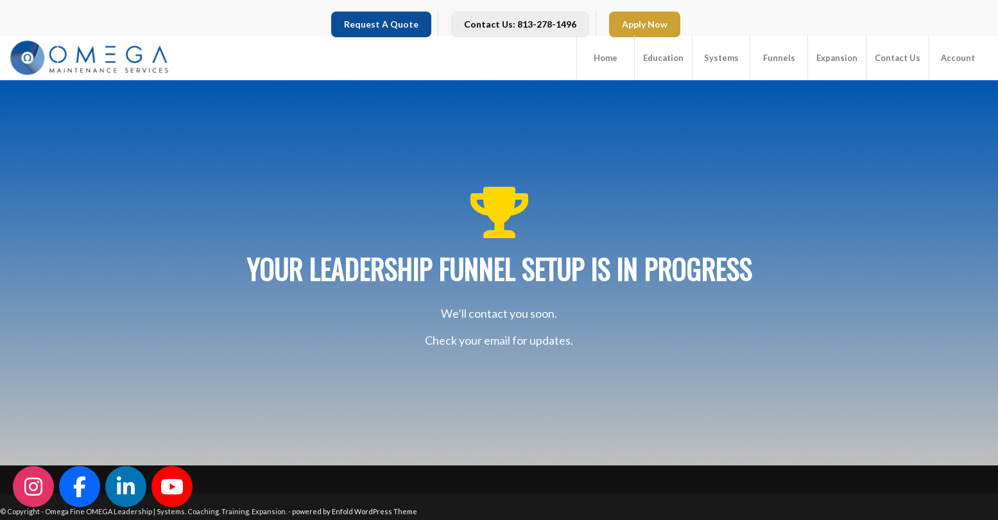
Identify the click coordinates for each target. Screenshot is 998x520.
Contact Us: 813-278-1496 (520, 24)
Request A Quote (381, 24)
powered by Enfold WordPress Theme (354, 511)
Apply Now (644, 24)
